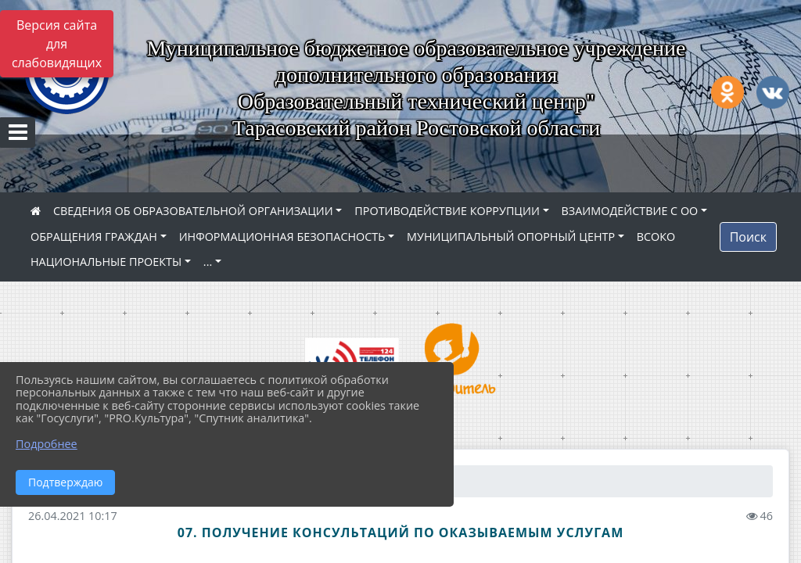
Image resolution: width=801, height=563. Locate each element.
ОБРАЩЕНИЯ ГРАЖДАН (94, 236)
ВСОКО (656, 236)
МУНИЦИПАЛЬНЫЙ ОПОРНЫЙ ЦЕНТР (511, 236)
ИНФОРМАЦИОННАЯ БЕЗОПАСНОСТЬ (282, 236)
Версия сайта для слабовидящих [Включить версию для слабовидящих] (57, 43)
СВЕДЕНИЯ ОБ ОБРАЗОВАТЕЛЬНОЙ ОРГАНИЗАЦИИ (193, 210)
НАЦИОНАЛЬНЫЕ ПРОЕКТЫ (106, 261)
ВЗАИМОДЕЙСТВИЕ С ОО (630, 210)
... (207, 261)
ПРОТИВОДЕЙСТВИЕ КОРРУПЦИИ (447, 210)
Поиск (748, 237)
